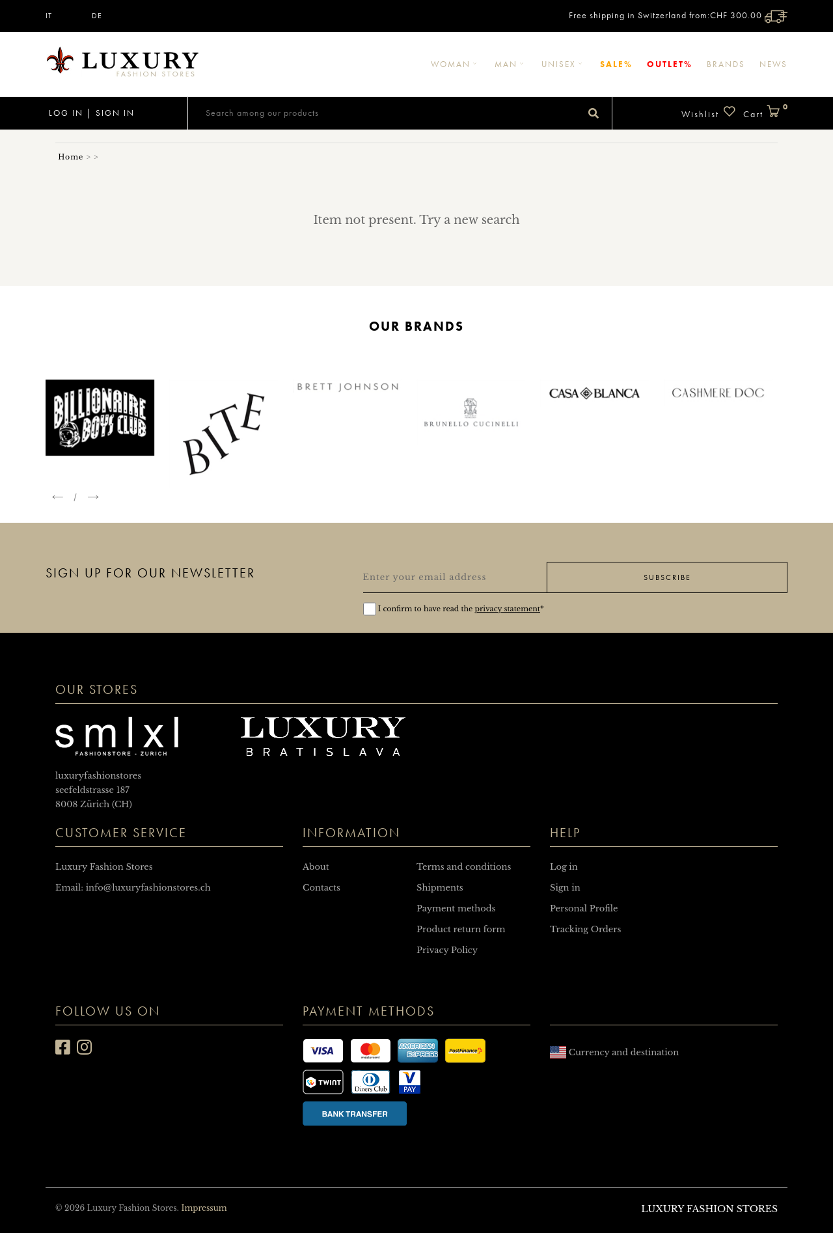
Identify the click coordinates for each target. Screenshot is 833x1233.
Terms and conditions (463, 866)
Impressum (203, 1208)
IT (49, 15)
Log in (64, 113)
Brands (726, 64)
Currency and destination (614, 1052)
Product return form (460, 929)
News (773, 64)
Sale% (616, 64)
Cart (765, 112)
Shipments (439, 887)
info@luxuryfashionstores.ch (148, 887)
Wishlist (709, 112)
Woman (455, 64)
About (316, 866)
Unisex (563, 64)
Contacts (321, 887)
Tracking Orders (585, 929)
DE (97, 15)
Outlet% (669, 64)
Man (511, 64)
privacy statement (507, 608)
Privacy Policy (447, 950)
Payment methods (455, 908)
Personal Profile (584, 908)
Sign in (115, 113)
